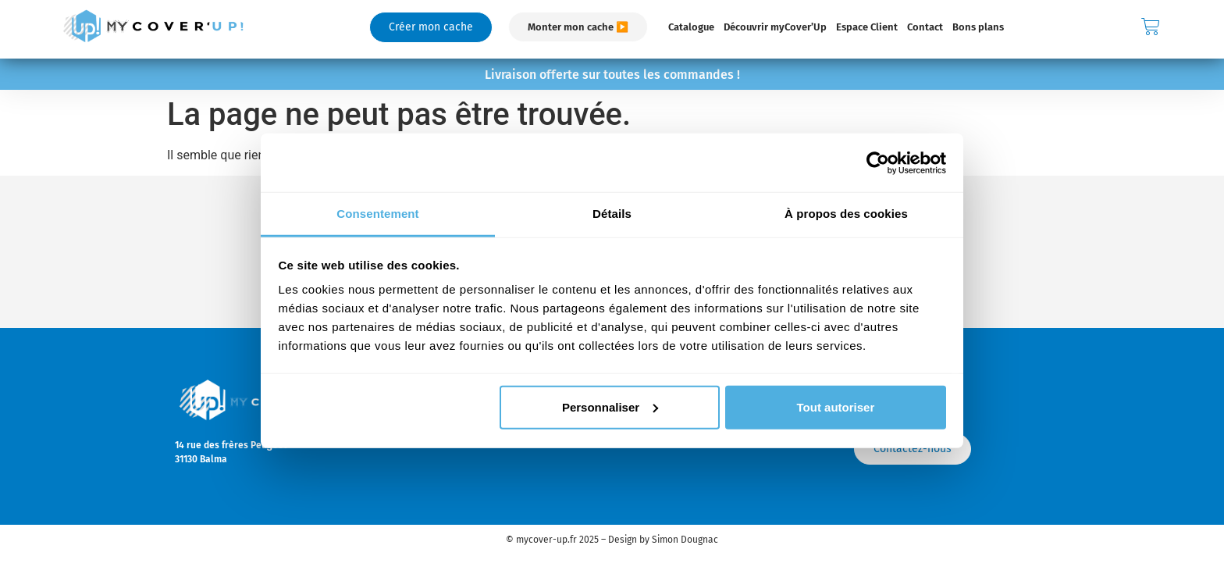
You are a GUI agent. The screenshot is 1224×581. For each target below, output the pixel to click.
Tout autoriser (836, 406)
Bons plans (978, 27)
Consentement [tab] (377, 213)
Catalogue (691, 27)
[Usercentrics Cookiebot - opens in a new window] (877, 162)
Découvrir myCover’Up (775, 27)
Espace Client (867, 27)
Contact (925, 27)
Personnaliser (610, 406)
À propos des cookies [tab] (846, 213)
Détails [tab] (612, 213)
